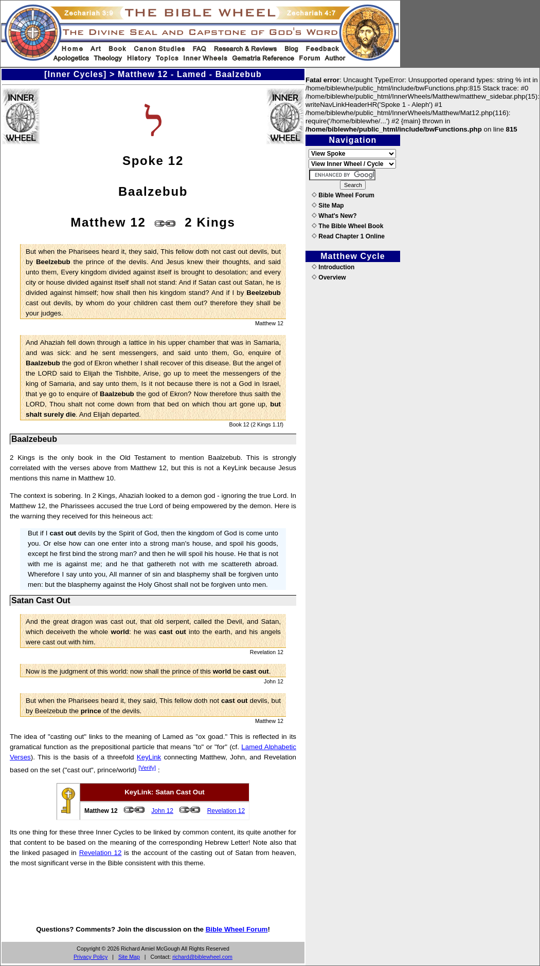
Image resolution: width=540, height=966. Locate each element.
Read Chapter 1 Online (348, 236)
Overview (329, 277)
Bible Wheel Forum (237, 929)
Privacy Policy (90, 957)
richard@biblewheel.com (202, 957)
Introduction (333, 267)
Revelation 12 (226, 810)
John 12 (162, 810)
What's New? (334, 215)
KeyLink (149, 757)
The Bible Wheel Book (347, 226)
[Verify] (147, 768)
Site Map (129, 957)
